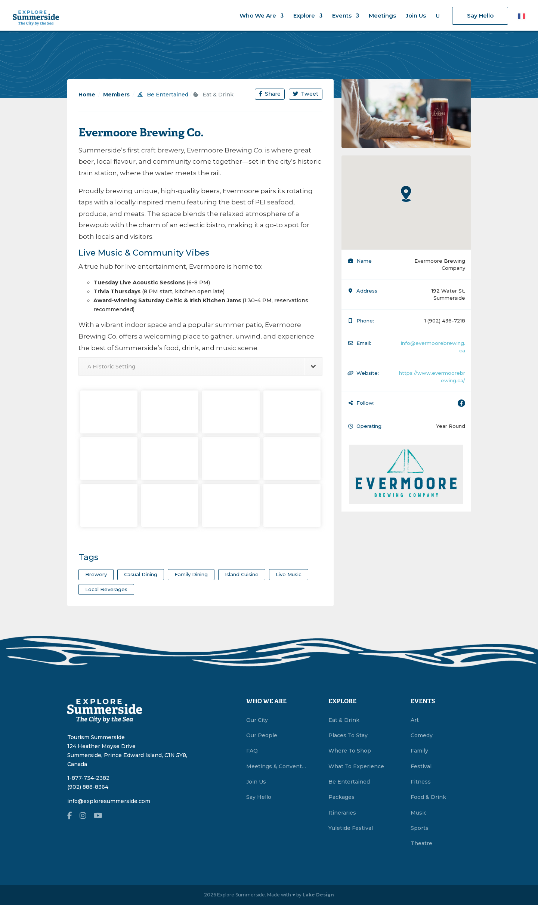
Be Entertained (162, 94)
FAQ (252, 750)
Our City (257, 720)
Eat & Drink (213, 94)
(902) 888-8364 (87, 787)
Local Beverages (106, 589)
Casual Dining (140, 574)
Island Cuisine (242, 574)
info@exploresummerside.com (108, 801)
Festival (421, 766)
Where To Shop (349, 750)
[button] (406, 194)
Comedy (422, 735)
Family (419, 750)
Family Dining (191, 574)
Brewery (96, 574)
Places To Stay (348, 735)
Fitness (421, 781)
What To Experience (356, 766)
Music (419, 812)
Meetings (382, 16)
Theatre (421, 843)
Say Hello (480, 15)
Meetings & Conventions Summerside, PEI (276, 766)
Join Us (416, 16)
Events (342, 16)
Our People (261, 735)
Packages (341, 797)
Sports (420, 828)
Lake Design (318, 895)
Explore (304, 16)
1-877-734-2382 (88, 778)
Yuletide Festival (350, 828)
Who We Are (257, 16)
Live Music (289, 574)
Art (415, 720)
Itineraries (342, 812)
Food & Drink (428, 797)
